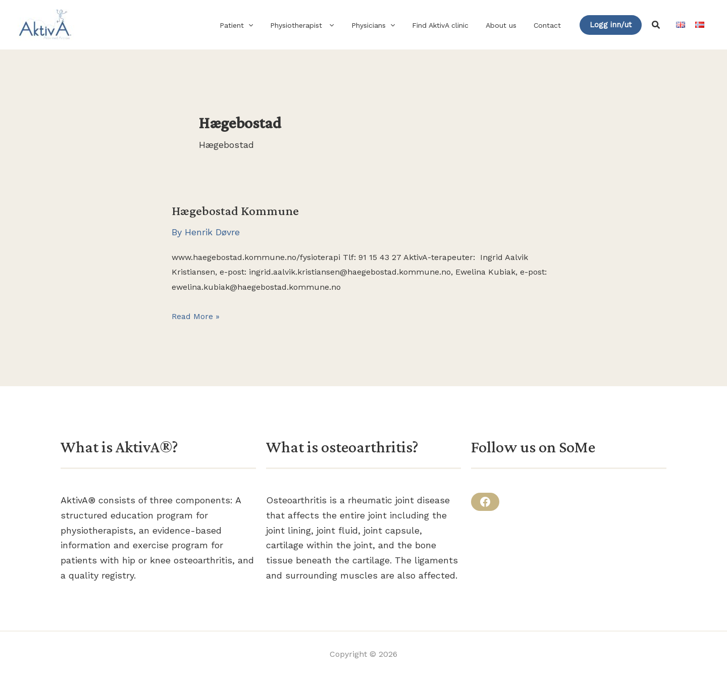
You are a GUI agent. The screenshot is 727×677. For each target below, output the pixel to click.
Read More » (196, 316)
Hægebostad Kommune (235, 210)
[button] (265, 25)
